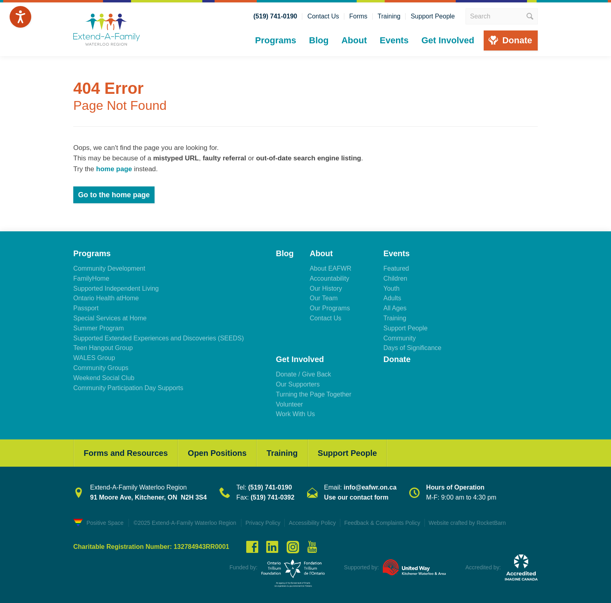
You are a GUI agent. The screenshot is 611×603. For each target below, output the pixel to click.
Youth (391, 288)
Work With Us (295, 414)
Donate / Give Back (303, 374)
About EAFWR (330, 268)
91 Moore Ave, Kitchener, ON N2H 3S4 (148, 497)
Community (399, 338)
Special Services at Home (110, 318)
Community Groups (101, 367)
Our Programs (330, 308)
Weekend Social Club (104, 377)
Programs (275, 40)
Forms (358, 16)
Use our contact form (356, 497)
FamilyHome (91, 278)
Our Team (324, 298)
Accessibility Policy (312, 523)
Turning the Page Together (314, 394)
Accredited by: (483, 567)
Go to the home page (114, 195)
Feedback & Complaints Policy (382, 523)
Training (389, 16)
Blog (319, 40)
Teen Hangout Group (103, 347)
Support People (433, 16)
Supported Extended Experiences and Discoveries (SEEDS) (158, 338)
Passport (85, 308)
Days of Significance (412, 347)
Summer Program (98, 328)
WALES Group (94, 357)
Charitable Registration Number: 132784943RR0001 (151, 547)
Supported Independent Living (116, 288)
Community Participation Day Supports (128, 387)
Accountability (329, 278)
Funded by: (243, 567)
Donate (517, 40)
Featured (396, 268)
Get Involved (447, 40)
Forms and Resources (126, 453)
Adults (392, 298)
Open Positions (217, 453)
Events (394, 40)
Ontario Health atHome (106, 298)
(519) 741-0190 (275, 16)
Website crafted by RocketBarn (467, 523)
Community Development (109, 268)
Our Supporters (298, 384)
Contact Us (323, 16)
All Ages (394, 308)
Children (395, 278)
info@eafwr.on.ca (370, 487)
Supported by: (361, 567)
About (354, 40)
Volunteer (289, 404)
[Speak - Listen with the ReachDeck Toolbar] (20, 17)
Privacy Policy (262, 523)
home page (114, 169)
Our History (326, 288)
